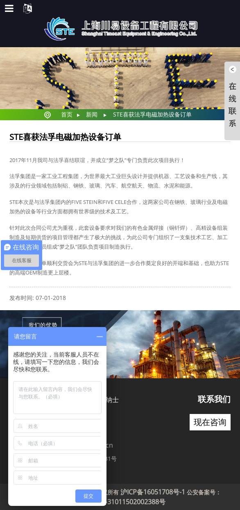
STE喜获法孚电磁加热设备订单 (152, 114)
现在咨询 (210, 422)
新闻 (91, 114)
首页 (66, 114)
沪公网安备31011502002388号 (120, 501)
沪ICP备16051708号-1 (152, 491)
